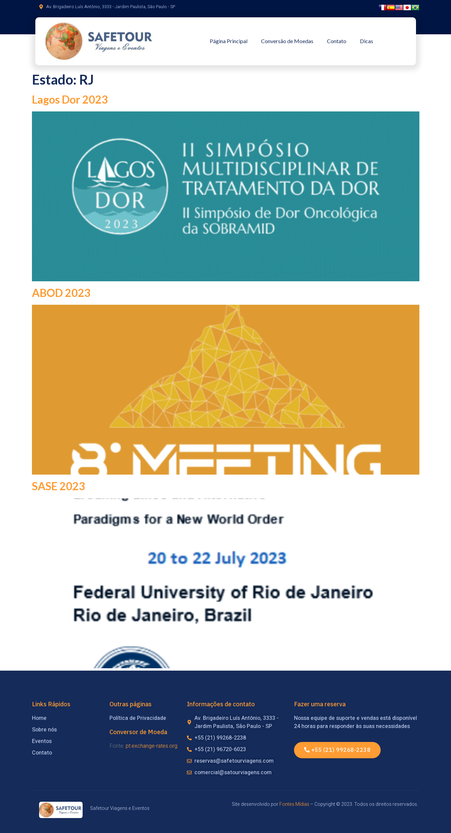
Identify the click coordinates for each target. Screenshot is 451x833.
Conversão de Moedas (287, 41)
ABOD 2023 (61, 292)
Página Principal (228, 41)
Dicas (366, 41)
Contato (336, 41)
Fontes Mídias (294, 804)
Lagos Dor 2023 (70, 99)
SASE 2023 (58, 486)
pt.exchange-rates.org (151, 746)
